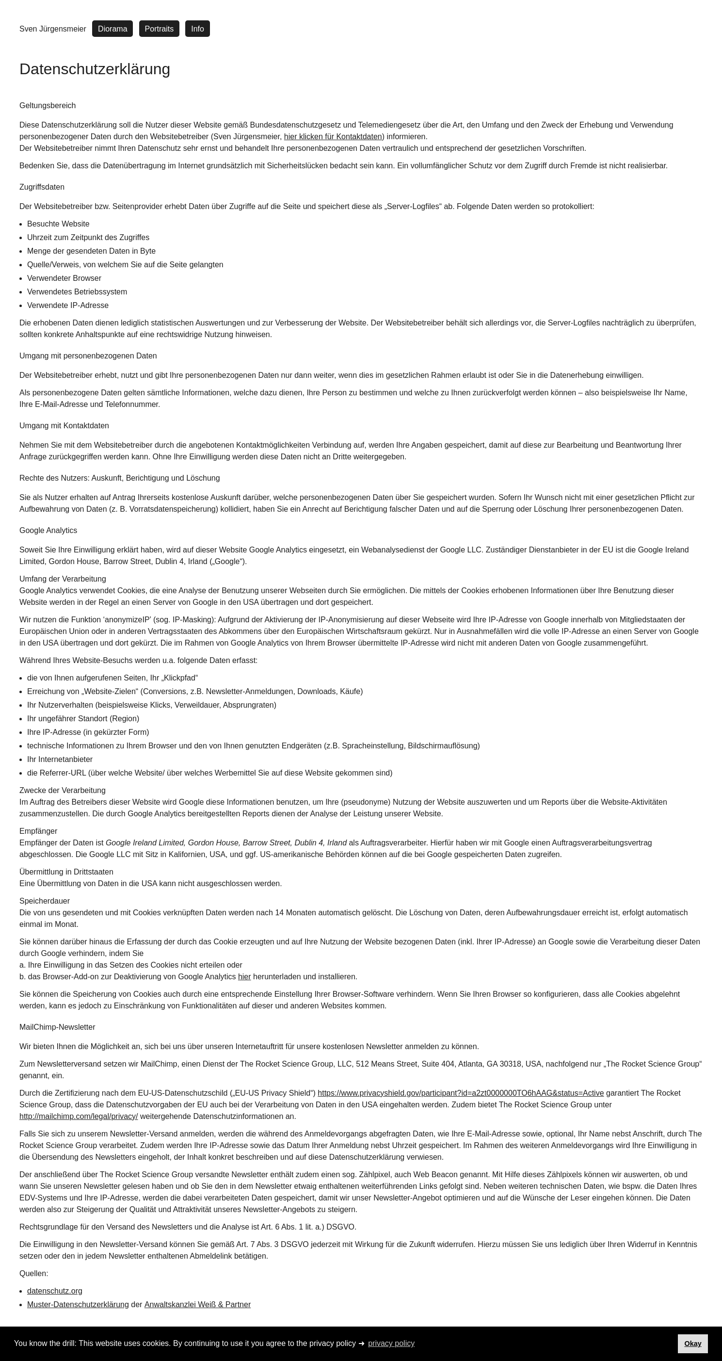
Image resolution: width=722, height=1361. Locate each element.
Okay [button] (692, 1343)
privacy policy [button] (391, 1343)
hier (244, 976)
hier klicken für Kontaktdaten (333, 136)
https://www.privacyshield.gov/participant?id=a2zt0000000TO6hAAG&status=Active (461, 1093)
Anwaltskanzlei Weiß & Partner (197, 1304)
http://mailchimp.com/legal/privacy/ (78, 1116)
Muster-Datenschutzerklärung (78, 1304)
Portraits (159, 29)
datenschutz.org (54, 1291)
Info (197, 29)
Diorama (112, 29)
